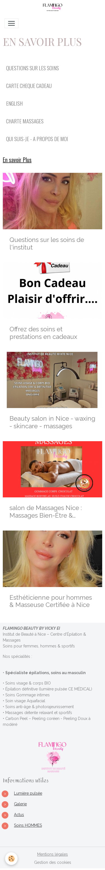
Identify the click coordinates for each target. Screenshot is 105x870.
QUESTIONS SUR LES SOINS (32, 68)
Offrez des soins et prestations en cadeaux (43, 332)
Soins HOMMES (28, 825)
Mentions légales (52, 854)
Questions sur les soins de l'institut (46, 243)
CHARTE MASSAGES (25, 121)
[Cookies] (11, 858)
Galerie (20, 804)
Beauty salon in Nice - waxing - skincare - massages (52, 422)
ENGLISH (14, 103)
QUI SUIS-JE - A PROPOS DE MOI (37, 138)
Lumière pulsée (28, 793)
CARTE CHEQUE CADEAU (29, 85)
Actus (19, 814)
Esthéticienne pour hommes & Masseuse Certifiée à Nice (50, 601)
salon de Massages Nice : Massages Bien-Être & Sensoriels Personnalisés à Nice (47, 511)
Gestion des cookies (52, 862)
